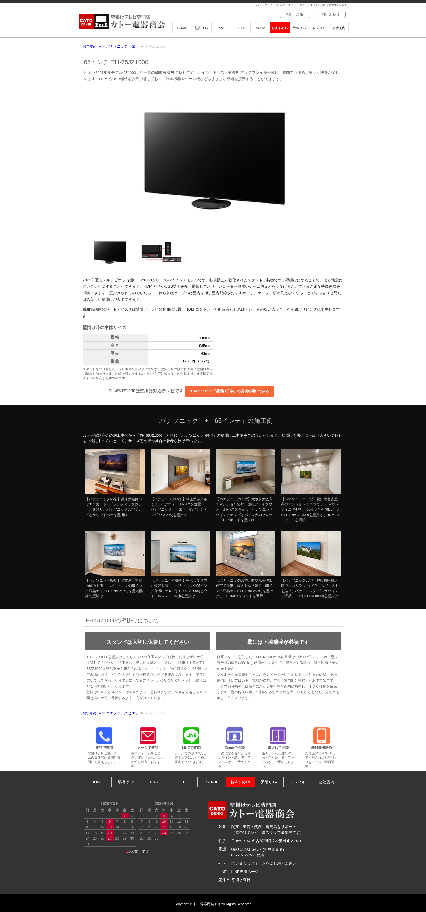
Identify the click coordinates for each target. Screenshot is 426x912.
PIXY (221, 28)
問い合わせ (331, 14)
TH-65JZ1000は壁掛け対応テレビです (192, 391)
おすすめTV (280, 28)
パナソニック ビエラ (122, 46)
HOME (182, 28)
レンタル (319, 28)
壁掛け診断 (294, 14)
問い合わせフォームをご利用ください (263, 863)
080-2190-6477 (246, 849)
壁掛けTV (202, 28)
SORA (260, 28)
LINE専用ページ (245, 872)
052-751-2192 (243, 855)
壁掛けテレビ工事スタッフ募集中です (267, 833)
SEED (240, 28)
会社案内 (338, 28)
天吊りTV (299, 28)
